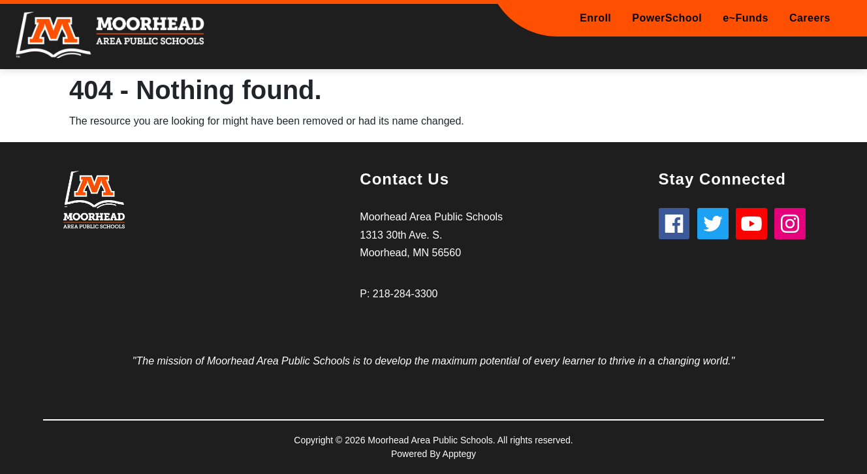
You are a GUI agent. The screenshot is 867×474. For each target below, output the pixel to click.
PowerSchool (667, 17)
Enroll (595, 17)
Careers (809, 17)
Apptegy (459, 454)
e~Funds (745, 17)
